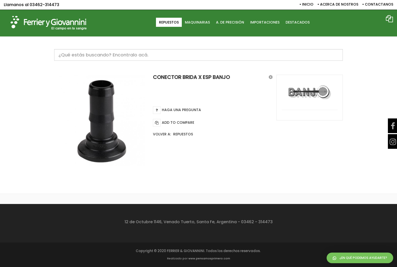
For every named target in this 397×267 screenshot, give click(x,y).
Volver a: (173, 134)
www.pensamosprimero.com (209, 258)
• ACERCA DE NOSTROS (337, 4)
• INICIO (306, 4)
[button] (271, 76)
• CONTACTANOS (377, 4)
